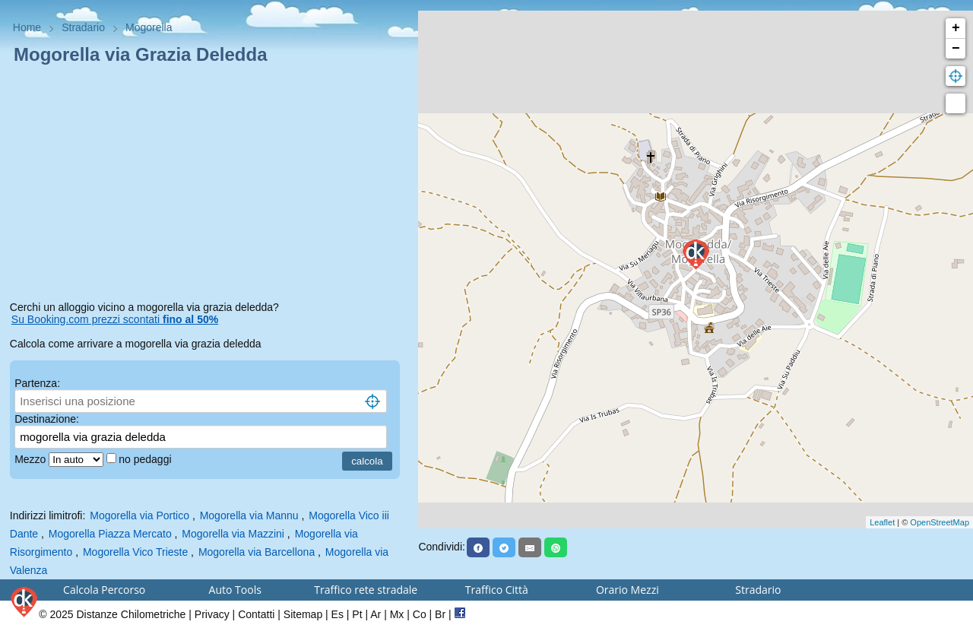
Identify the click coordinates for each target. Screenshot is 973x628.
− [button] (956, 49)
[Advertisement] (209, 185)
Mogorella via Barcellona (256, 552)
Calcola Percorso (104, 589)
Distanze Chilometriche (130, 614)
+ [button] (956, 28)
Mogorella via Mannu (249, 515)
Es (337, 614)
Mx (397, 614)
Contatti (256, 614)
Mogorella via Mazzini (233, 534)
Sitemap (303, 614)
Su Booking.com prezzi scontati (114, 319)
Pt (357, 614)
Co (419, 614)
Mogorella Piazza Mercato (110, 534)
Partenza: (37, 383)
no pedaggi (146, 459)
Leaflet (882, 522)
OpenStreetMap (939, 522)
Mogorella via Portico (139, 515)
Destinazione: (46, 419)
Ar (375, 614)
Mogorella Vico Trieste (135, 552)
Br (440, 614)
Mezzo (31, 459)
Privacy (212, 614)
